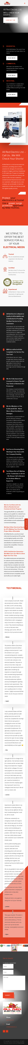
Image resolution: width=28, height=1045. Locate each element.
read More (12, 58)
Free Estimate (26, 524)
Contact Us (10, 20)
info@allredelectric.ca (11, 1027)
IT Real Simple (20, 1043)
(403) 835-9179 (10, 1020)
